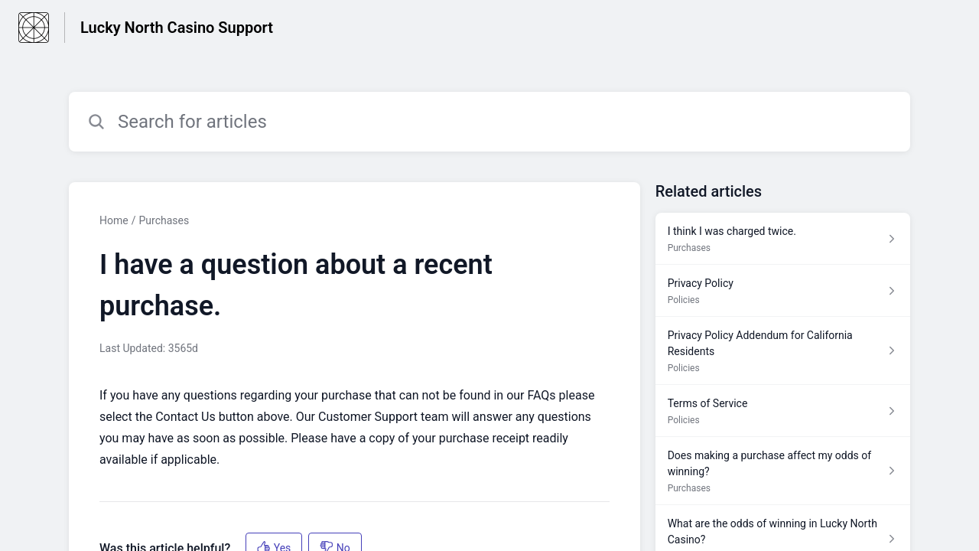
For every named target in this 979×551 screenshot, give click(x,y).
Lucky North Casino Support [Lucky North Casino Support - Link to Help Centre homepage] (176, 27)
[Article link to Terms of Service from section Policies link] (782, 411)
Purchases (163, 220)
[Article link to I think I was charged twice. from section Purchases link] (782, 239)
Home (113, 220)
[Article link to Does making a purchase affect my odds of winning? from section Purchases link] (782, 471)
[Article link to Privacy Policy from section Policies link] (782, 291)
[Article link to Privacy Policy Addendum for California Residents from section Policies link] (782, 351)
